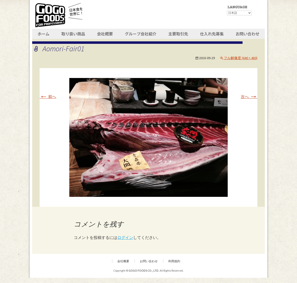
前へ (48, 96)
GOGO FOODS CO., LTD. (144, 270)
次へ (249, 96)
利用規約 (174, 261)
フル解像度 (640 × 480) (240, 58)
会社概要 (123, 261)
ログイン (125, 237)
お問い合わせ (149, 261)
